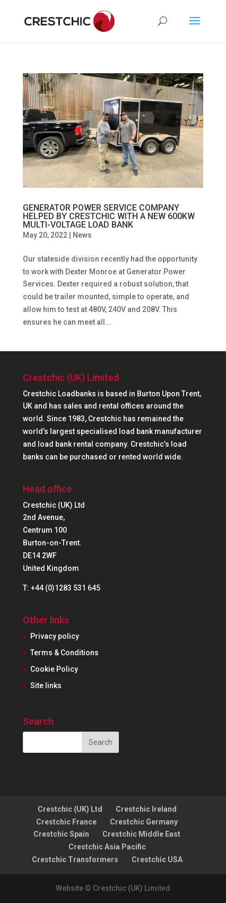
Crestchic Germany (144, 822)
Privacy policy (54, 636)
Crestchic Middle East (141, 834)
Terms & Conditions (64, 652)
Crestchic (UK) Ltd (70, 809)
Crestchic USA (157, 859)
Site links (46, 685)
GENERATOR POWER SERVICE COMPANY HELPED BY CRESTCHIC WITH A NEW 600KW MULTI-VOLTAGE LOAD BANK (109, 216)
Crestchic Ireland (146, 809)
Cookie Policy (54, 669)
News (82, 235)
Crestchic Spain (61, 834)
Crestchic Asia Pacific (107, 847)
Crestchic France (66, 822)
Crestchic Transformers (75, 859)
